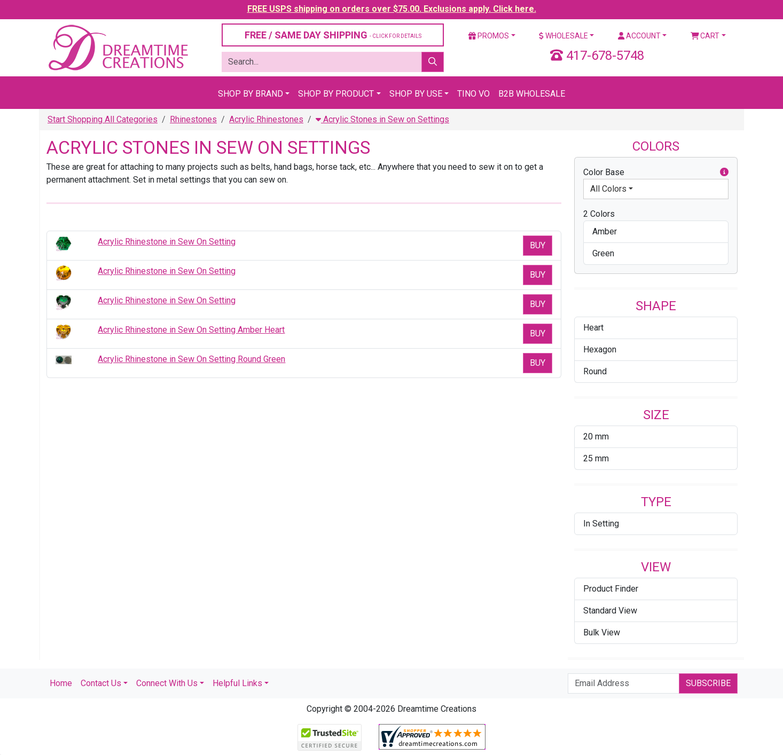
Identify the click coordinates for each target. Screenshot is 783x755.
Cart (705, 36)
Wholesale (563, 36)
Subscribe (708, 683)
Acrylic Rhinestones (266, 119)
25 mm (596, 458)
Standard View (610, 610)
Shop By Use (415, 94)
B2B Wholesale (531, 94)
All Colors (608, 189)
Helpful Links (237, 683)
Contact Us (101, 683)
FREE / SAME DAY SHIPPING (333, 35)
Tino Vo (473, 94)
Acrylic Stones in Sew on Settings (382, 119)
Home (61, 683)
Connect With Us (167, 683)
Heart (593, 328)
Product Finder (610, 589)
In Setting (601, 523)
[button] (724, 172)
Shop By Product (336, 94)
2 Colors (599, 214)
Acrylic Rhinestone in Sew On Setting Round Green (191, 359)
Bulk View (601, 632)
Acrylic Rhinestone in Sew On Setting (167, 242)
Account (639, 36)
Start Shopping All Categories (103, 119)
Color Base (656, 172)
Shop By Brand (250, 94)
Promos (488, 36)
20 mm (596, 436)
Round (595, 371)
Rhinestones (193, 119)
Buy (537, 245)
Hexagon (599, 349)
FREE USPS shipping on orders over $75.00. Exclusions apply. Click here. (391, 9)
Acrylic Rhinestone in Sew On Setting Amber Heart (191, 330)
